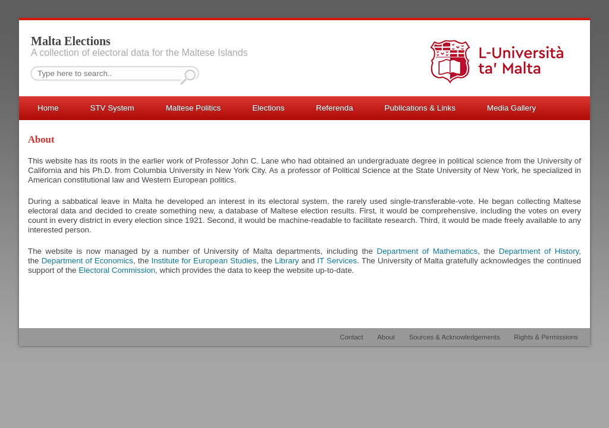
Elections (268, 107)
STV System (112, 107)
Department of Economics (87, 260)
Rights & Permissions (546, 337)
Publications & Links (420, 107)
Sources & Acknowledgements (454, 337)
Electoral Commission (117, 270)
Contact (351, 337)
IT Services (337, 260)
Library (287, 260)
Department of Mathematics (427, 251)
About (386, 337)
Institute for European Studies (203, 260)
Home (48, 107)
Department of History (539, 251)
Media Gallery (511, 107)
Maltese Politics (193, 107)
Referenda (334, 107)
